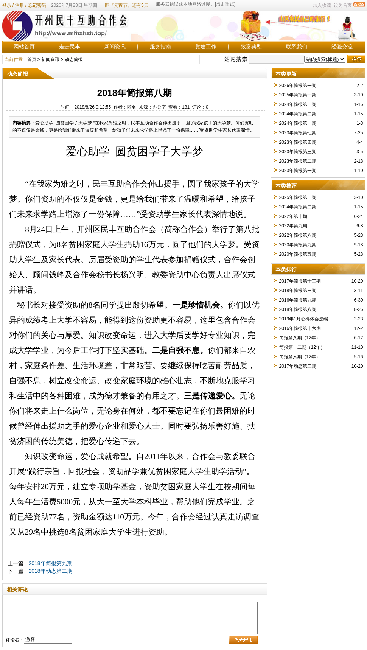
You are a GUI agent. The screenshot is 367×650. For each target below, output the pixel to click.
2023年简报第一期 (298, 170)
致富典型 (251, 47)
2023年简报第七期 (298, 132)
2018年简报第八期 (298, 309)
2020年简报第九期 (298, 244)
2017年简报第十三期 (300, 281)
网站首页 (24, 47)
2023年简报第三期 (298, 151)
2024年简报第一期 (298, 123)
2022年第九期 (293, 226)
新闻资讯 (115, 47)
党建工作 (205, 47)
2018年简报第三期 (298, 290)
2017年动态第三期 (298, 366)
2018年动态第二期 (50, 571)
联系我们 (296, 47)
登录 (6, 5)
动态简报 (74, 59)
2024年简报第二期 (298, 114)
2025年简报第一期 (298, 95)
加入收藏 (322, 5)
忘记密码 (37, 5)
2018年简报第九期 (50, 563)
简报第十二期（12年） (302, 347)
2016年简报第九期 (298, 300)
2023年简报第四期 (298, 142)
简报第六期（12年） (299, 356)
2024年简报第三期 (298, 104)
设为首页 (343, 5)
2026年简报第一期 (298, 85)
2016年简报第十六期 (300, 328)
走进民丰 (69, 47)
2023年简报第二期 (298, 161)
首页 (31, 59)
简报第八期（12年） (299, 338)
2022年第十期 (293, 216)
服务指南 (160, 47)
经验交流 (342, 47)
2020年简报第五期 (298, 254)
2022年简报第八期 (298, 235)
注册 (19, 5)
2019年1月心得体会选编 (303, 319)
